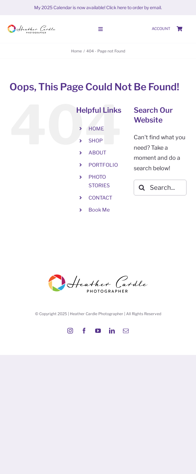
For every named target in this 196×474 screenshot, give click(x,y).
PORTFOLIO (103, 165)
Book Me (99, 210)
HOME (96, 129)
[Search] (142, 187)
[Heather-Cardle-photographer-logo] (31, 25)
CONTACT (100, 198)
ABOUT (97, 153)
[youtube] (98, 330)
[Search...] (160, 187)
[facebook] (84, 330)
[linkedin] (112, 330)
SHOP (96, 141)
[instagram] (70, 330)
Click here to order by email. (134, 7)
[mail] (125, 330)
